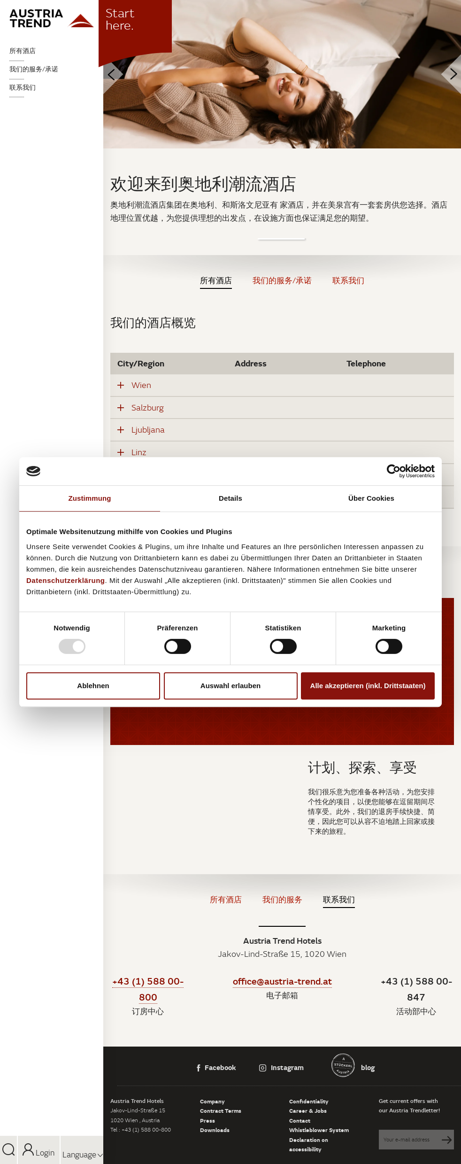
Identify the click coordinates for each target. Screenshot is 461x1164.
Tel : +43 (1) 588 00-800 (140, 1129)
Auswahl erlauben (230, 686)
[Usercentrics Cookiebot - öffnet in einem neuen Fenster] (394, 471)
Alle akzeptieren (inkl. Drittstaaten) (368, 686)
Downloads (215, 1129)
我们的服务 (282, 899)
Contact (299, 1120)
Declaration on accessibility (308, 1144)
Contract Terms (220, 1110)
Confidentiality (309, 1101)
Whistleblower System (319, 1129)
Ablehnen (93, 686)
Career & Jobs (308, 1110)
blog (367, 1067)
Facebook (216, 1067)
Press (207, 1120)
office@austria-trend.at (282, 980)
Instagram (281, 1067)
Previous (103, 74)
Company (212, 1101)
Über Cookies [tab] (371, 498)
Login (38, 1153)
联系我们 (22, 87)
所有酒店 (22, 51)
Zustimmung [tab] (90, 498)
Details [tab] (230, 498)
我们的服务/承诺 (33, 69)
